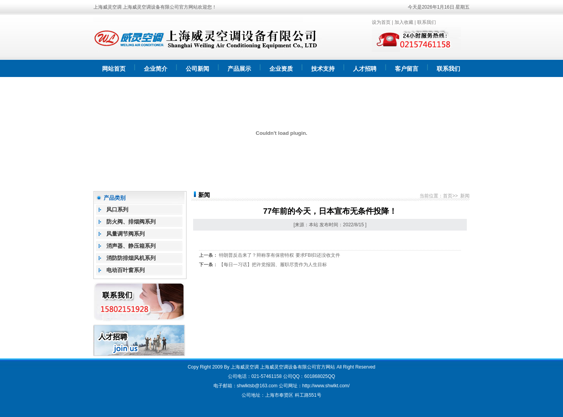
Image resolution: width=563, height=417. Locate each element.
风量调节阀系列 (125, 234)
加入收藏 (403, 22)
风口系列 (117, 209)
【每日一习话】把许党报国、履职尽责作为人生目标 (273, 264)
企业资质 (281, 69)
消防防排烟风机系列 (131, 258)
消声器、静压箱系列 (131, 246)
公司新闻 (197, 69)
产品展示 (239, 69)
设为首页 (381, 22)
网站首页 (114, 69)
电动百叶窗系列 (125, 270)
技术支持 (323, 69)
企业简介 (155, 69)
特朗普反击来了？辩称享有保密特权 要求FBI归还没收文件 (279, 255)
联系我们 (426, 22)
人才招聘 (365, 69)
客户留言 (406, 69)
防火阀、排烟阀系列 (131, 221)
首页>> (450, 196)
